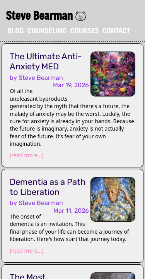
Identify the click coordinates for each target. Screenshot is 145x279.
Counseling (47, 30)
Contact (116, 30)
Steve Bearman (39, 15)
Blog (16, 30)
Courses (84, 30)
